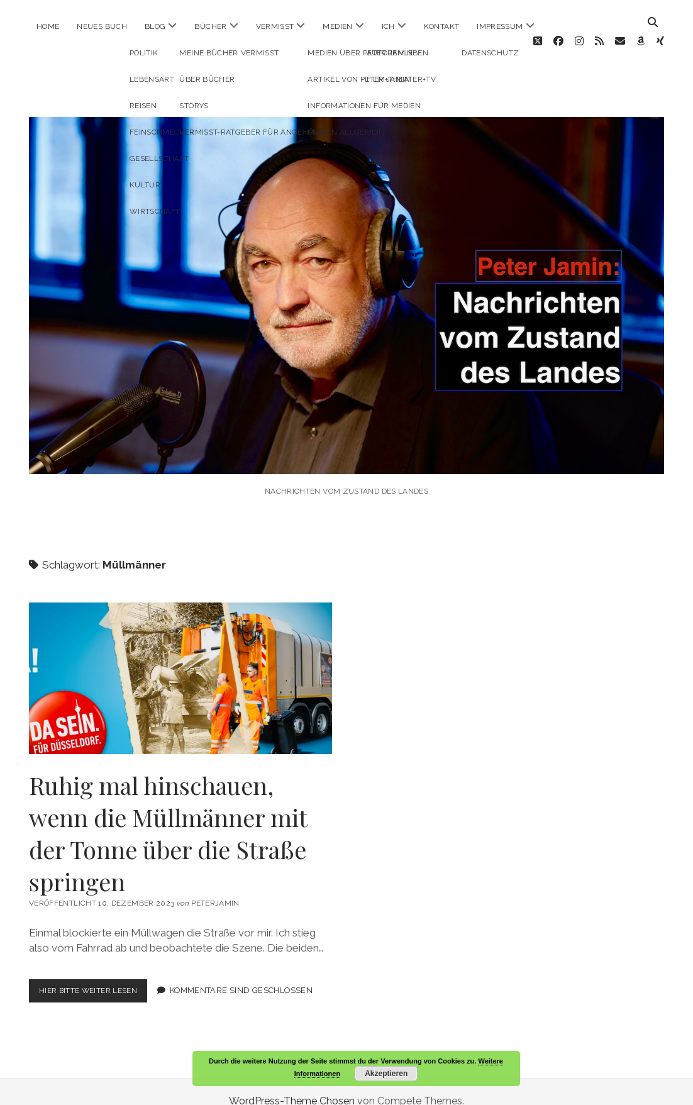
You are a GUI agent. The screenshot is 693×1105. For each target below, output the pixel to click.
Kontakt (442, 26)
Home (47, 26)
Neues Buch (102, 26)
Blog (155, 26)
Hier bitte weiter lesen (97, 974)
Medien (337, 26)
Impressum (500, 26)
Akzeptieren (386, 1073)
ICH (388, 26)
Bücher (210, 26)
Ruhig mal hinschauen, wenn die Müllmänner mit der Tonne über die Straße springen (180, 659)
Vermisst (275, 26)
